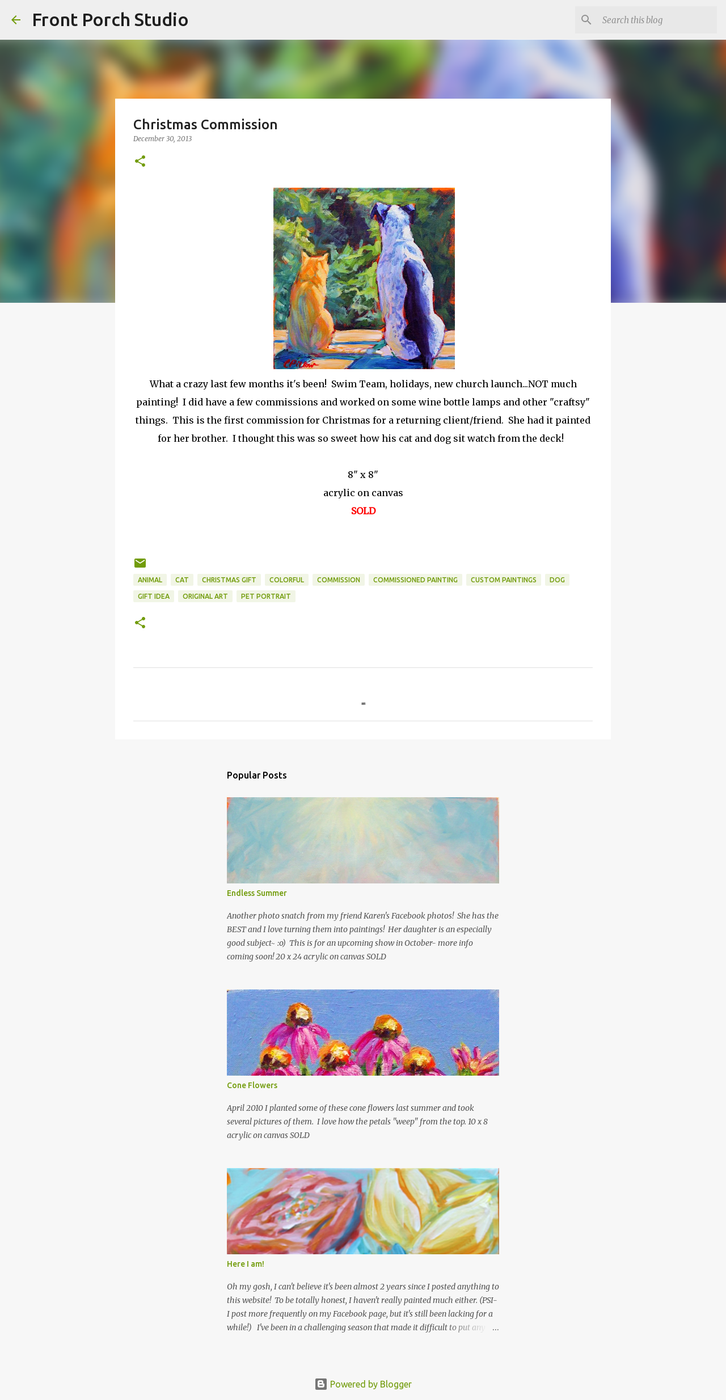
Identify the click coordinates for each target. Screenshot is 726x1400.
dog (557, 579)
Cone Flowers (252, 1085)
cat (182, 579)
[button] (140, 162)
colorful (286, 579)
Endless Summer (257, 893)
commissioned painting (415, 579)
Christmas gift (229, 579)
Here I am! (245, 1263)
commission (338, 579)
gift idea (154, 596)
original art (205, 596)
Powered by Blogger (363, 1384)
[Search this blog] (657, 19)
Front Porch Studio (110, 19)
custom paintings (504, 579)
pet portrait (266, 596)
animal (150, 579)
